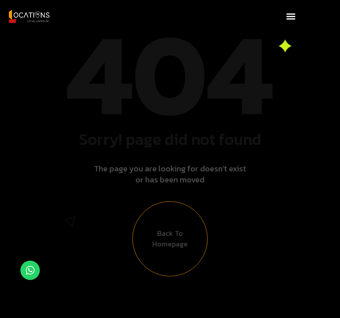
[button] (290, 16)
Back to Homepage (170, 241)
